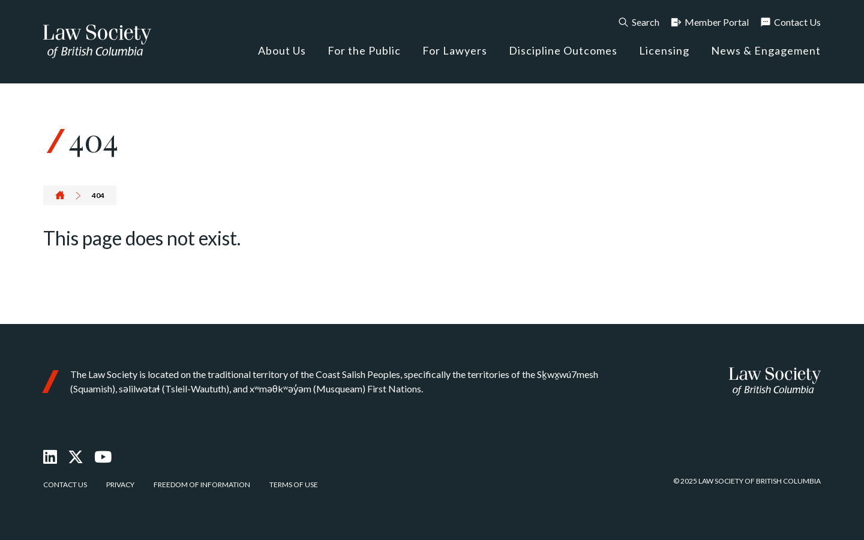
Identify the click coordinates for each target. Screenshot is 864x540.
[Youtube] (103, 456)
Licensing (664, 50)
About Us (282, 50)
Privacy (120, 484)
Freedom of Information (202, 484)
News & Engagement (766, 50)
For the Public (364, 50)
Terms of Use (293, 484)
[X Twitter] (75, 456)
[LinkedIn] (50, 456)
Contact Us (790, 22)
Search (638, 22)
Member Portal (709, 22)
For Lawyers (454, 50)
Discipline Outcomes (563, 50)
